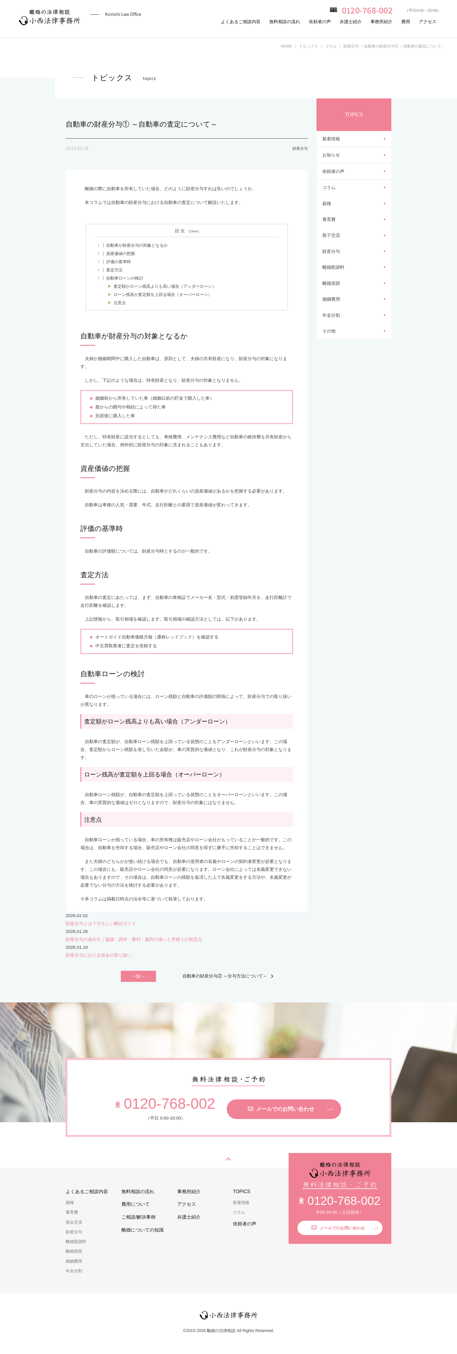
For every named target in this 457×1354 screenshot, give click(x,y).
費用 (405, 21)
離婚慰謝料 (333, 278)
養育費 (329, 226)
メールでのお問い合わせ (281, 1109)
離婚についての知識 (142, 1229)
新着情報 (331, 139)
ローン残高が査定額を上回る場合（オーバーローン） (163, 294)
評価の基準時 (112, 262)
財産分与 (331, 261)
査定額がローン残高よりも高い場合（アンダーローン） (165, 286)
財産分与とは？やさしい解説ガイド (101, 923)
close (193, 231)
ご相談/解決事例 (138, 1217)
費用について (135, 1204)
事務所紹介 (381, 21)
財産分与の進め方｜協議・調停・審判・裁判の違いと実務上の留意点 (134, 939)
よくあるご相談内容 (240, 21)
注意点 (120, 303)
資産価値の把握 (114, 253)
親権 (326, 209)
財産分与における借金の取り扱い (99, 955)
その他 (329, 347)
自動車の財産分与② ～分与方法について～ (224, 976)
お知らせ (331, 157)
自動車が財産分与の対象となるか (131, 245)
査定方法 (108, 270)
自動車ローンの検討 (118, 278)
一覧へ (138, 976)
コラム (329, 192)
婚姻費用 (331, 313)
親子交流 (331, 244)
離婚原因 (331, 296)
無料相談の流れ (284, 21)
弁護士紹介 (351, 21)
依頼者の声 (320, 21)
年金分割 (331, 330)
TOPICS (241, 1191)
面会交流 (74, 1222)
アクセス (427, 21)
